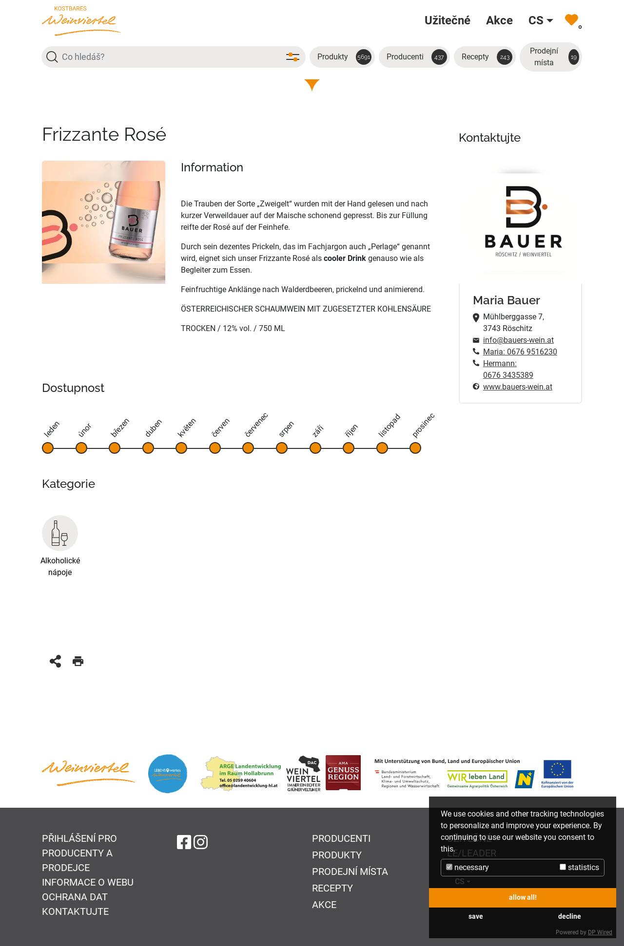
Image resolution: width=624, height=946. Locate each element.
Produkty (344, 57)
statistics (579, 867)
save (475, 916)
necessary (467, 867)
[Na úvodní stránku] (81, 20)
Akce (324, 904)
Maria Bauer (506, 300)
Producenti (417, 57)
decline (569, 916)
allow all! (523, 897)
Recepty (487, 57)
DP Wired (600, 932)
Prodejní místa (554, 56)
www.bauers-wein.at (517, 386)
